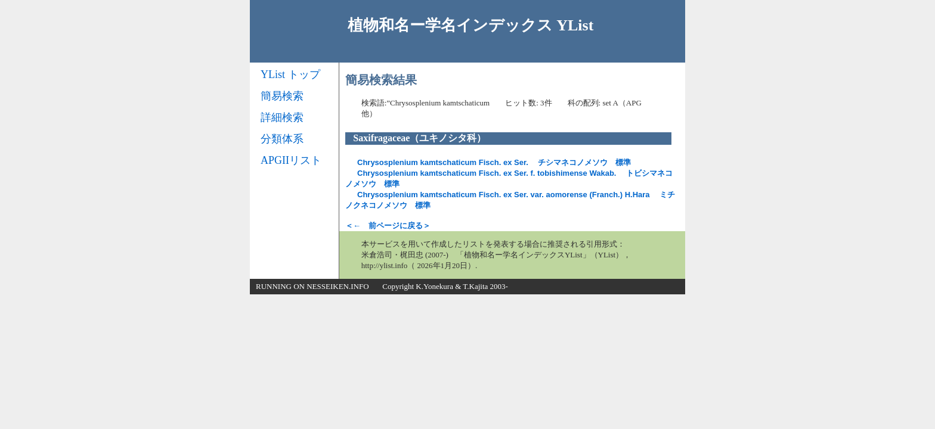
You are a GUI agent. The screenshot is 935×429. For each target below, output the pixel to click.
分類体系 (282, 139)
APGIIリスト (291, 160)
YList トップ (290, 74)
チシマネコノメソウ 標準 (494, 162)
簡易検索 (282, 96)
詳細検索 (282, 117)
